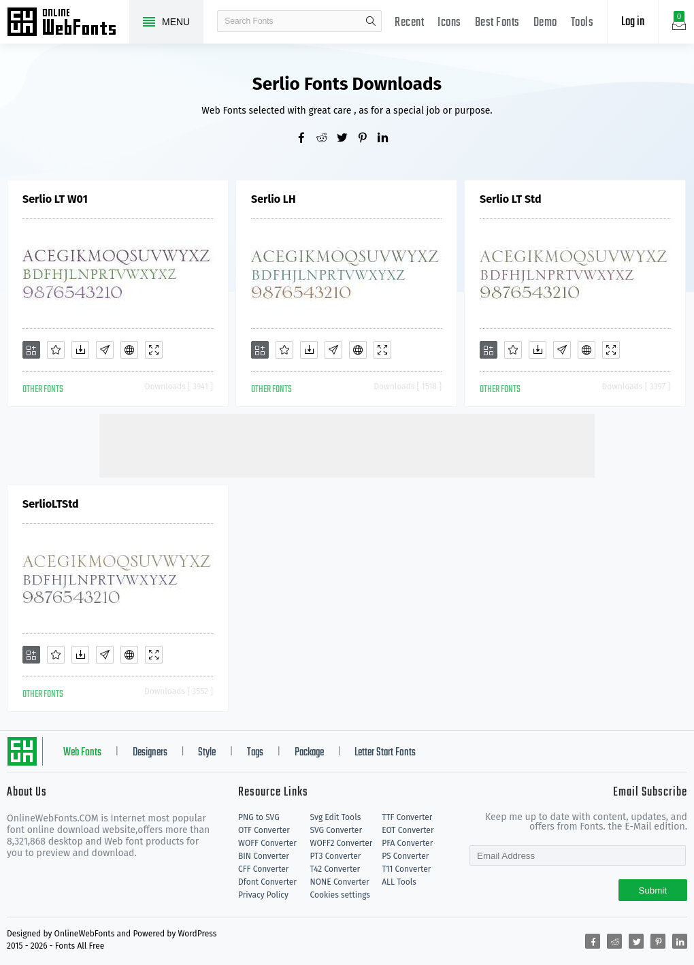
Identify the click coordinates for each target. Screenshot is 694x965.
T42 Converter (335, 869)
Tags (255, 753)
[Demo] (154, 350)
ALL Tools (399, 882)
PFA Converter (407, 843)
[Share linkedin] (388, 139)
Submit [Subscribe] (653, 890)
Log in (632, 22)
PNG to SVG (259, 817)
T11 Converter (406, 869)
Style (207, 753)
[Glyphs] (105, 350)
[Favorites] (56, 350)
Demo (545, 23)
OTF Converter (264, 830)
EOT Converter (407, 830)
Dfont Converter (267, 882)
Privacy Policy (263, 895)
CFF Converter (263, 869)
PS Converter (405, 856)
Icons (449, 23)
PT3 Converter (335, 856)
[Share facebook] (306, 139)
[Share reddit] (326, 139)
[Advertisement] (347, 444)
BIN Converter (263, 856)
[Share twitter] (347, 139)
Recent (409, 23)
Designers (150, 753)
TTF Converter (407, 817)
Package (309, 753)
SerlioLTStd (50, 503)
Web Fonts (82, 753)
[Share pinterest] (367, 139)
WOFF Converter (267, 843)
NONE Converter (339, 882)
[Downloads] (80, 350)
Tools (582, 23)
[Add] (31, 350)
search (371, 21)
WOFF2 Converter (341, 843)
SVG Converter (336, 830)
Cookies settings (340, 895)
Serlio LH (273, 199)
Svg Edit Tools (335, 817)
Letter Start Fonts (385, 753)
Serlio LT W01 (55, 199)
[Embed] (129, 350)
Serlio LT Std (511, 199)
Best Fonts (497, 23)
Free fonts (68, 23)
